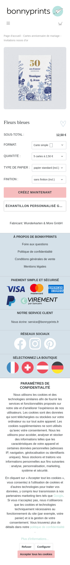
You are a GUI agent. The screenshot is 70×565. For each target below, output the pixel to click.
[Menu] (9, 23)
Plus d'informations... (35, 538)
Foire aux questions (35, 244)
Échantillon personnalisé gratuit (36, 206)
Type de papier (16, 167)
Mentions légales (35, 266)
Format (10, 144)
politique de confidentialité (47, 527)
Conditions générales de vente (35, 259)
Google (58, 495)
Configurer (44, 546)
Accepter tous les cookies (36, 554)
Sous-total (13, 134)
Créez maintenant (35, 192)
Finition (10, 179)
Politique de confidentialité (35, 251)
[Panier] (61, 23)
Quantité (12, 156)
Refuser (26, 546)
